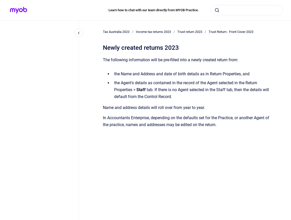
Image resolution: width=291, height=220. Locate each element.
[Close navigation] (79, 33)
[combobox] (247, 10)
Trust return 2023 (189, 32)
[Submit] (217, 10)
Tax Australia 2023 (116, 32)
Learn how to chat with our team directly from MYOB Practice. (154, 10)
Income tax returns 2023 (153, 32)
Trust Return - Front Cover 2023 (231, 32)
